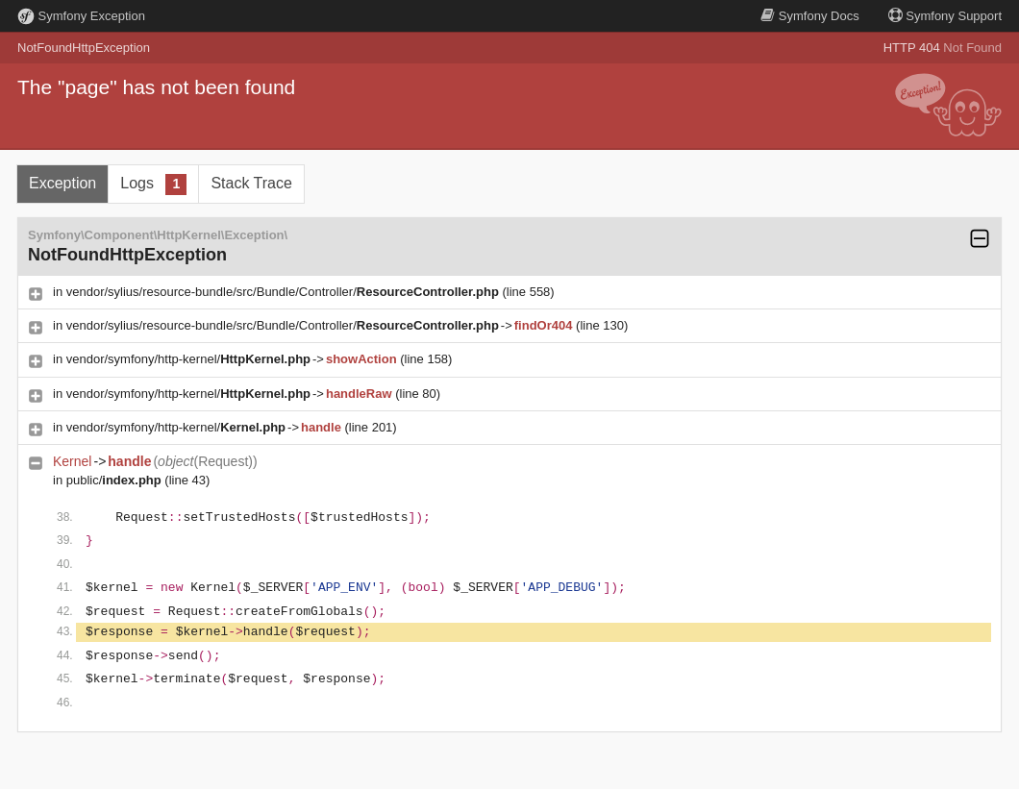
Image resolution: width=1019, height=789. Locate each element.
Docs (809, 16)
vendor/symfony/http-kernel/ (188, 359)
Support (945, 16)
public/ (114, 480)
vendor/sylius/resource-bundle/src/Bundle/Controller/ (282, 291)
